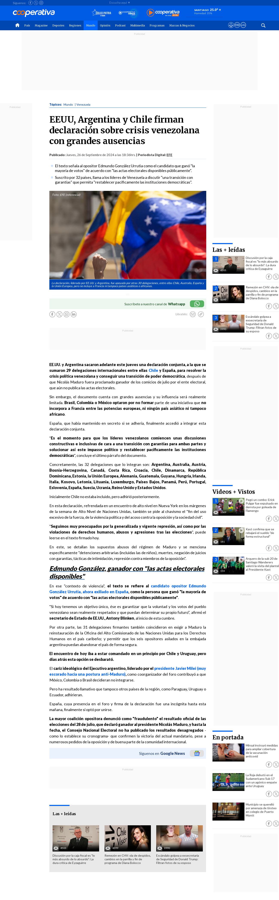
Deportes (58, 25)
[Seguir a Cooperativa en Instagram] (41, 3)
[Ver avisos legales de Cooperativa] (231, 29)
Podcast (120, 25)
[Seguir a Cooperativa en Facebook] (30, 3)
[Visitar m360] (237, 29)
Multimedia (137, 25)
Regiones (75, 25)
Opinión (105, 25)
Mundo (90, 25)
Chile (153, 370)
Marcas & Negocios (182, 25)
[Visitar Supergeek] (243, 29)
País (27, 25)
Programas (157, 25)
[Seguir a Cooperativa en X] (36, 3)
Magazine (41, 25)
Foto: (56, 194)
